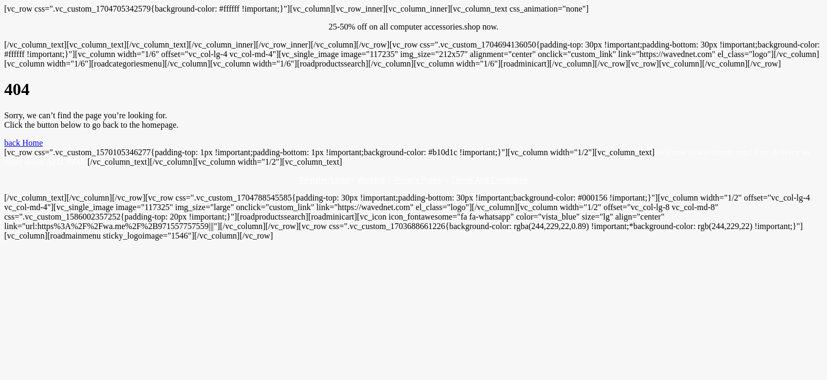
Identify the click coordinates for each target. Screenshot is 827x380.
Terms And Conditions (489, 180)
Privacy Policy (418, 180)
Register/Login (324, 180)
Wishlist (371, 180)
